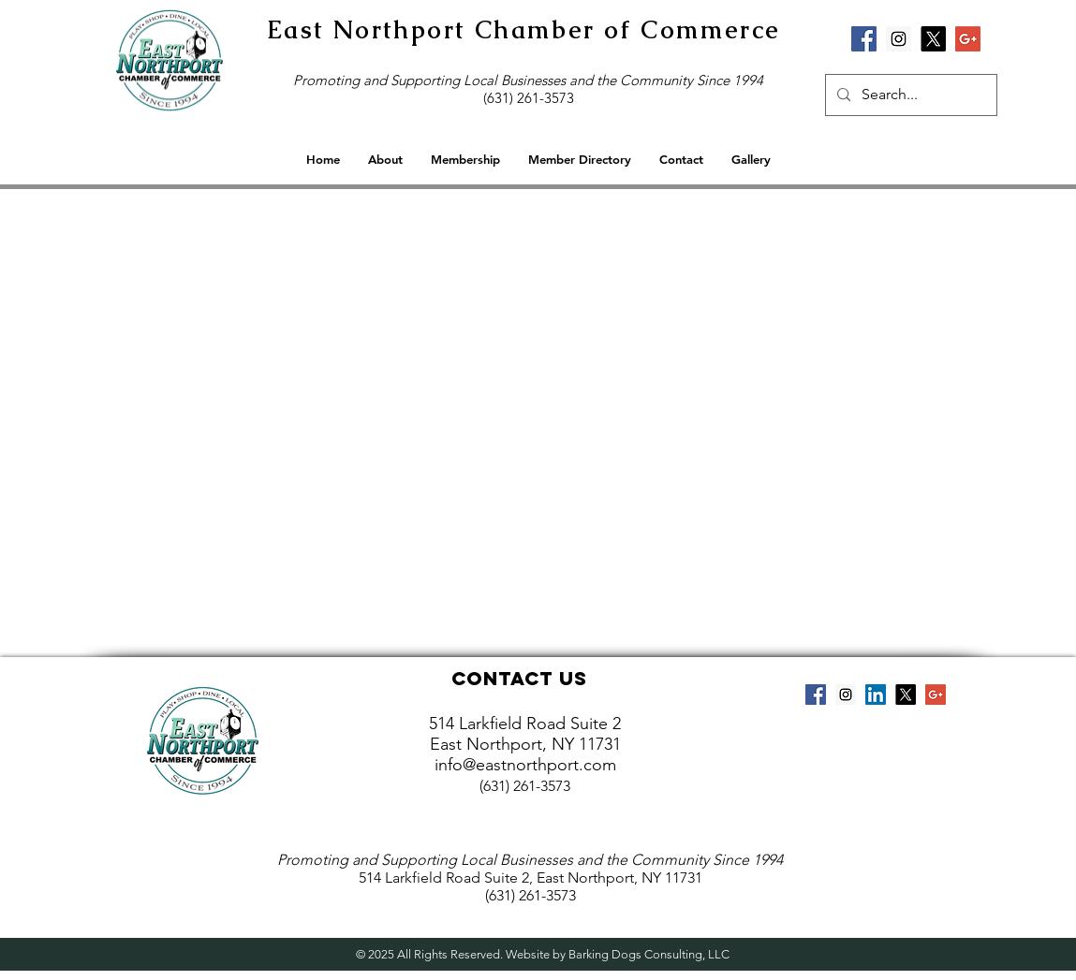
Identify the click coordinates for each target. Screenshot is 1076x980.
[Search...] (909, 95)
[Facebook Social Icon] (864, 38)
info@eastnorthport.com (525, 764)
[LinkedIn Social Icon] (875, 694)
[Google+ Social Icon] (967, 38)
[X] (933, 38)
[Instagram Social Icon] (898, 38)
